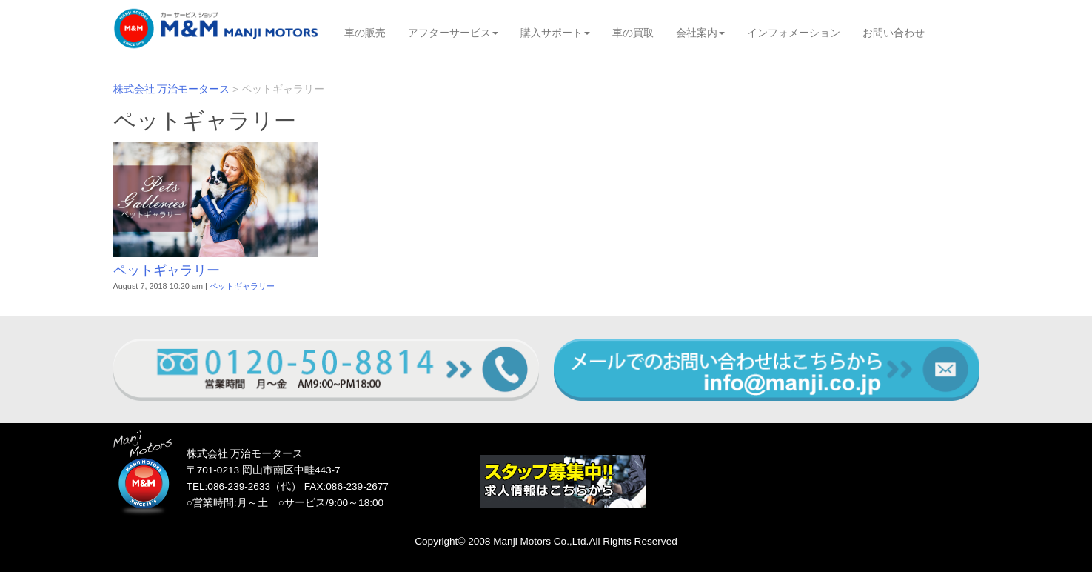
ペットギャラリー (166, 270)
